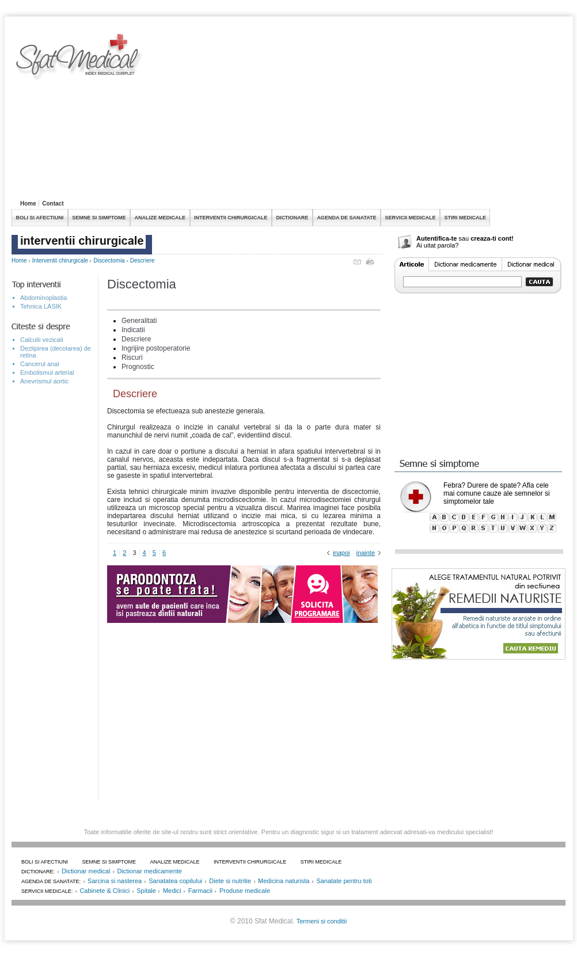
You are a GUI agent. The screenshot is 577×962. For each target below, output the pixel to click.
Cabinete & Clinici (104, 890)
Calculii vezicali (41, 339)
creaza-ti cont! (492, 238)
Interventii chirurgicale (60, 260)
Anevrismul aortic (44, 381)
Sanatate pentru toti (343, 880)
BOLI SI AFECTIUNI (40, 217)
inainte (365, 552)
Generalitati (139, 321)
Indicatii (133, 330)
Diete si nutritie (230, 880)
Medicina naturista (283, 880)
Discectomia (108, 260)
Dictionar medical (86, 871)
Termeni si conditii (322, 921)
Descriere (142, 260)
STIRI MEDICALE (465, 217)
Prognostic (138, 367)
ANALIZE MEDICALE (160, 217)
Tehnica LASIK (41, 306)
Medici (172, 890)
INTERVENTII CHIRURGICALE (230, 217)
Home (28, 203)
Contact (52, 203)
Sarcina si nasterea (115, 880)
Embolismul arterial (47, 372)
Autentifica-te (436, 238)
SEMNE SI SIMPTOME (99, 217)
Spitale (146, 890)
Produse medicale (244, 890)
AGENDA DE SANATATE (346, 217)
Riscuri (132, 357)
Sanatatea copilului (175, 880)
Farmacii (200, 890)
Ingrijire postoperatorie (156, 348)
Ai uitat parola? (437, 245)
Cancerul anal (39, 363)
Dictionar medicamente (149, 871)
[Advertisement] (294, 114)
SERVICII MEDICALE (410, 217)
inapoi (341, 552)
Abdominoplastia (43, 297)
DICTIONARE (292, 217)
